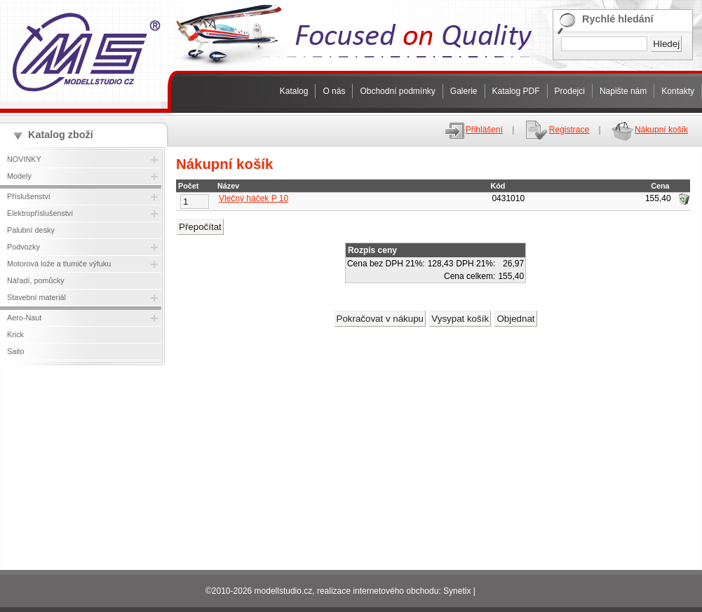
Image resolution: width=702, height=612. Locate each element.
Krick (15, 334)
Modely (19, 176)
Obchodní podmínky (397, 91)
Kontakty (677, 91)
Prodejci (570, 91)
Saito (16, 351)
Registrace (556, 130)
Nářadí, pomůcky (36, 280)
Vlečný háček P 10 (253, 198)
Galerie (464, 91)
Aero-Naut (24, 317)
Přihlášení (473, 130)
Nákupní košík (649, 130)
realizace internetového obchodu (377, 591)
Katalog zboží (60, 134)
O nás (334, 91)
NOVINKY (24, 159)
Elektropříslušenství (40, 213)
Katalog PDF (516, 91)
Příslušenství (28, 196)
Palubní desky (31, 230)
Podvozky (23, 247)
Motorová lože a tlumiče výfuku (59, 263)
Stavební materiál (36, 297)
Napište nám (623, 91)
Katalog (294, 91)
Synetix (457, 591)
